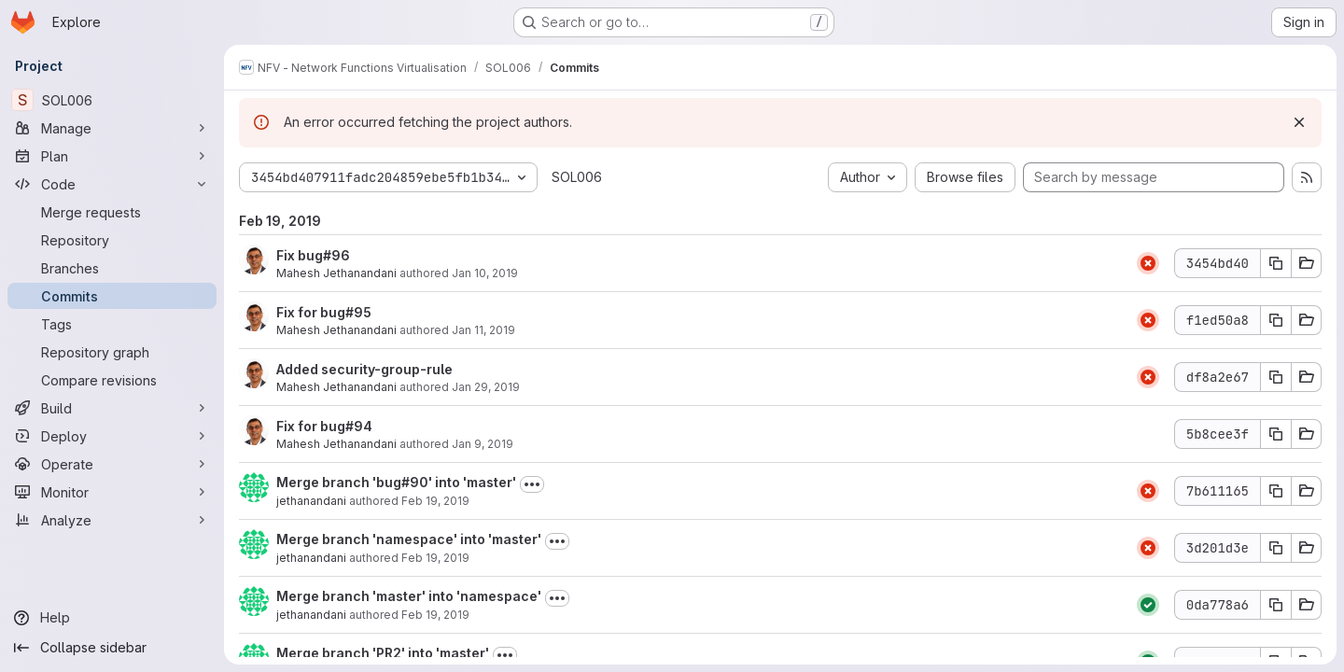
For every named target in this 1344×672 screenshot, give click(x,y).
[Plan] (112, 156)
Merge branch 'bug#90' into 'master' (396, 482)
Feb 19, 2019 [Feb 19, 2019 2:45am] (435, 615)
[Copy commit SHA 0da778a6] (1276, 605)
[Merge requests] (112, 212)
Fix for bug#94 (324, 426)
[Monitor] (112, 492)
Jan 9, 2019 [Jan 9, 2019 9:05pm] (482, 444)
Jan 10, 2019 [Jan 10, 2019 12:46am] (485, 273)
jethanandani (311, 501)
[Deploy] (112, 436)
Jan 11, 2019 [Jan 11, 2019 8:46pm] (483, 330)
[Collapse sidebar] (112, 648)
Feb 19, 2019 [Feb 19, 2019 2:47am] (435, 558)
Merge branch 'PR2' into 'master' (382, 653)
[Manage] (112, 128)
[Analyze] (112, 520)
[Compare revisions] (112, 380)
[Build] (112, 408)
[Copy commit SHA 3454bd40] (1276, 263)
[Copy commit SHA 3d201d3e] (1276, 548)
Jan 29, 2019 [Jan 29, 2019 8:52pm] (486, 387)
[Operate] (112, 464)
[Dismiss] (1299, 122)
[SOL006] (112, 100)
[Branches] (112, 268)
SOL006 (577, 177)
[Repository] (112, 240)
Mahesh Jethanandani (336, 273)
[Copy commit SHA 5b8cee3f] (1276, 434)
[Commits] (112, 296)
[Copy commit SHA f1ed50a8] (1276, 320)
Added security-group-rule (364, 369)
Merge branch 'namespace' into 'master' (408, 539)
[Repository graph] (112, 352)
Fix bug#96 (313, 255)
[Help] (112, 618)
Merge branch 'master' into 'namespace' (408, 596)
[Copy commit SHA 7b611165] (1276, 491)
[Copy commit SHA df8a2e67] (1276, 377)
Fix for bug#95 (323, 312)
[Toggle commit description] (532, 484)
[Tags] (112, 324)
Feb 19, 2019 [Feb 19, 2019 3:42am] (435, 501)
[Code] (112, 184)
